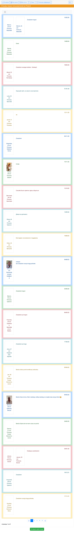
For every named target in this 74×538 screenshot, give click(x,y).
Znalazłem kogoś (31, 19)
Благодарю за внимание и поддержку (27, 238)
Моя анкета (14, 2)
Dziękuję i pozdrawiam (33, 451)
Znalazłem (19, 138)
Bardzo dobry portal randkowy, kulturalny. (27, 369)
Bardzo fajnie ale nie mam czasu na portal (27, 423)
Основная (5, 2)
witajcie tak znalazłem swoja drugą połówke (25, 262)
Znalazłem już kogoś (21, 315)
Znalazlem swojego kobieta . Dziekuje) (26, 67)
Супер (17, 164)
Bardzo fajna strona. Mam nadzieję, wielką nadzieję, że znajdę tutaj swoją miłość (39, 397)
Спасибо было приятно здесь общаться (27, 190)
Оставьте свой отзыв (37, 529)
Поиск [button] (31, 2)
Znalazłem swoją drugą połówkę (25, 498)
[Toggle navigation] (5, 12)
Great (17, 43)
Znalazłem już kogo (21, 344)
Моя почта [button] (23, 2)
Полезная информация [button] (43, 2)
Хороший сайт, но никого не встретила (27, 91)
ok (16, 114)
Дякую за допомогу (21, 214)
